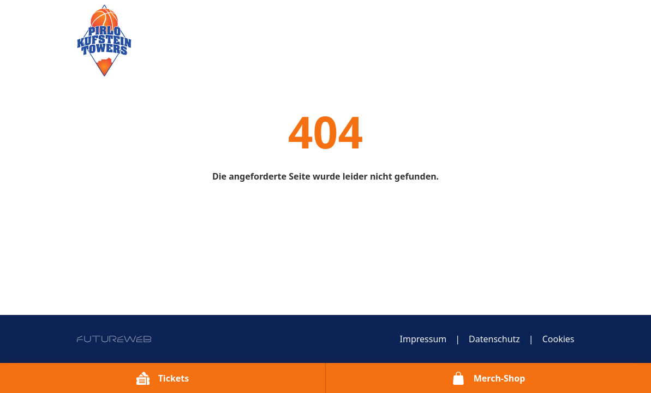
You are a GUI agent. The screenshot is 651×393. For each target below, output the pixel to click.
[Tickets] (162, 378)
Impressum (423, 339)
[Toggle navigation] (568, 23)
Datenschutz (494, 339)
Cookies (558, 339)
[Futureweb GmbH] (114, 339)
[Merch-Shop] (488, 378)
